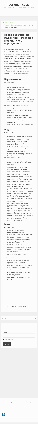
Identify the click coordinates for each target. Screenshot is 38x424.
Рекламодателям (30, 402)
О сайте (5, 402)
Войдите (7, 306)
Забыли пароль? (9, 339)
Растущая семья (19, 4)
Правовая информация (17, 402)
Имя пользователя (9, 325)
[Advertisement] (19, 291)
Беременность (14, 24)
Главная (5, 22)
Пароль (5, 332)
